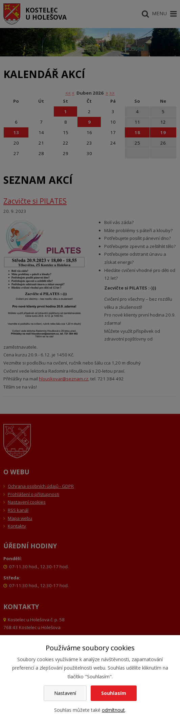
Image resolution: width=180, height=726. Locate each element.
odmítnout (113, 710)
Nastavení (65, 693)
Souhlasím (113, 693)
